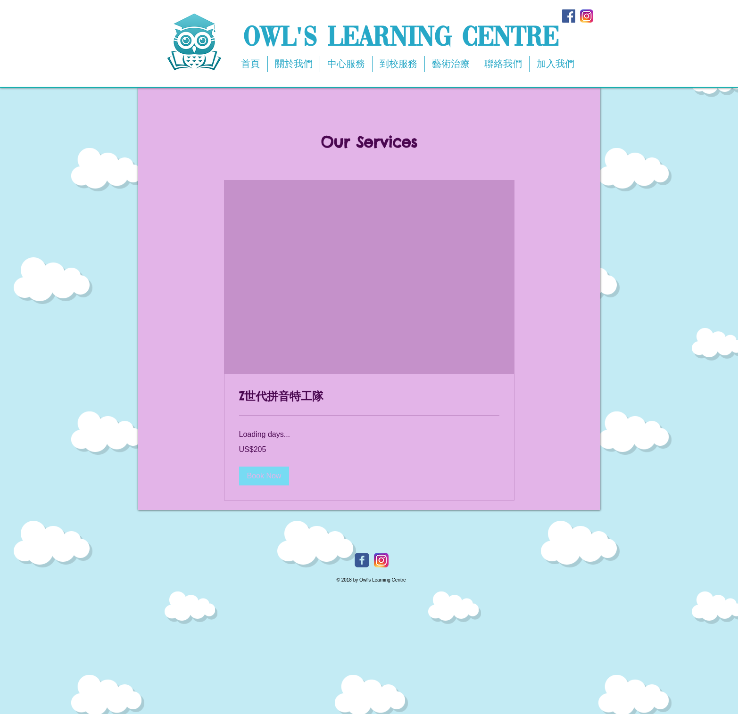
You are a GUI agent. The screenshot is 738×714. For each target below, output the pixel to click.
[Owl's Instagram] (381, 560)
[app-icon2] (586, 16)
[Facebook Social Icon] (568, 16)
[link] (369, 396)
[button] (264, 476)
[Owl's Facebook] (362, 560)
